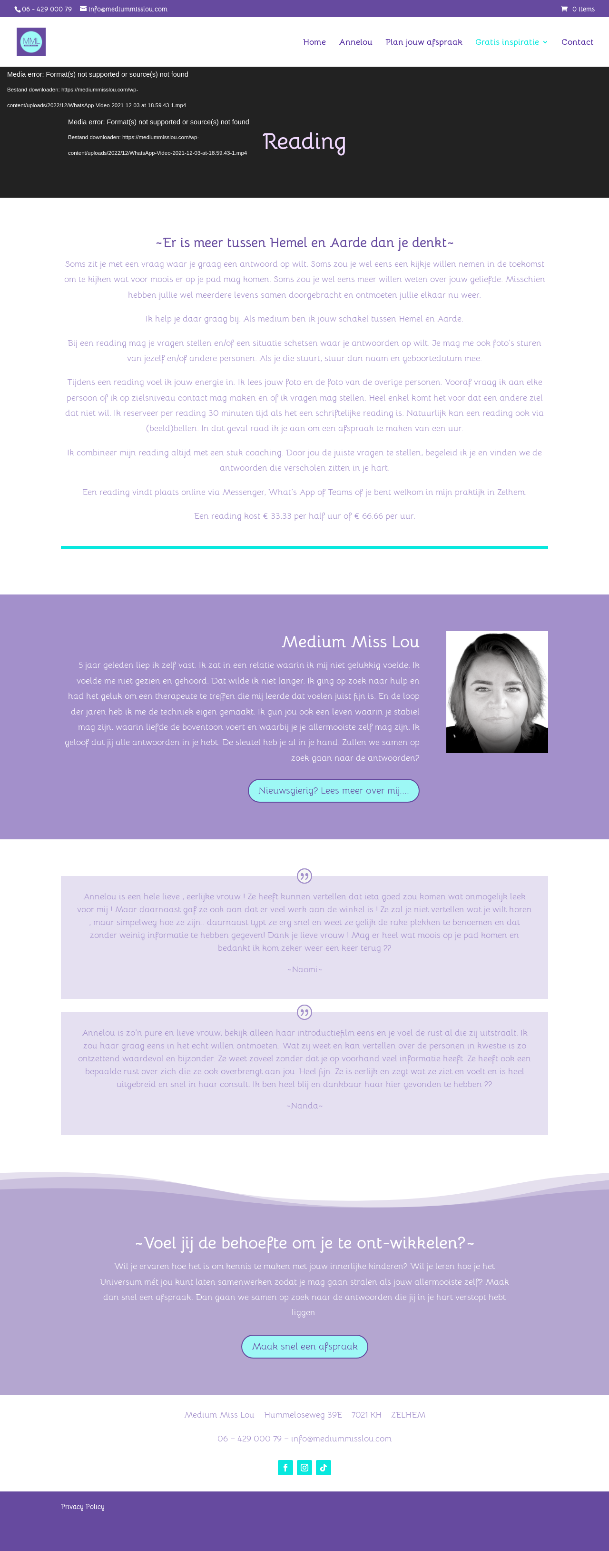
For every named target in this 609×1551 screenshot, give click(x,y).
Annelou (356, 43)
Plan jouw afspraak (423, 43)
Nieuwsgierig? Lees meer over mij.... (333, 790)
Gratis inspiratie (507, 43)
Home (314, 43)
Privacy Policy (83, 1506)
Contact (577, 43)
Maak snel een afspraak (305, 1346)
